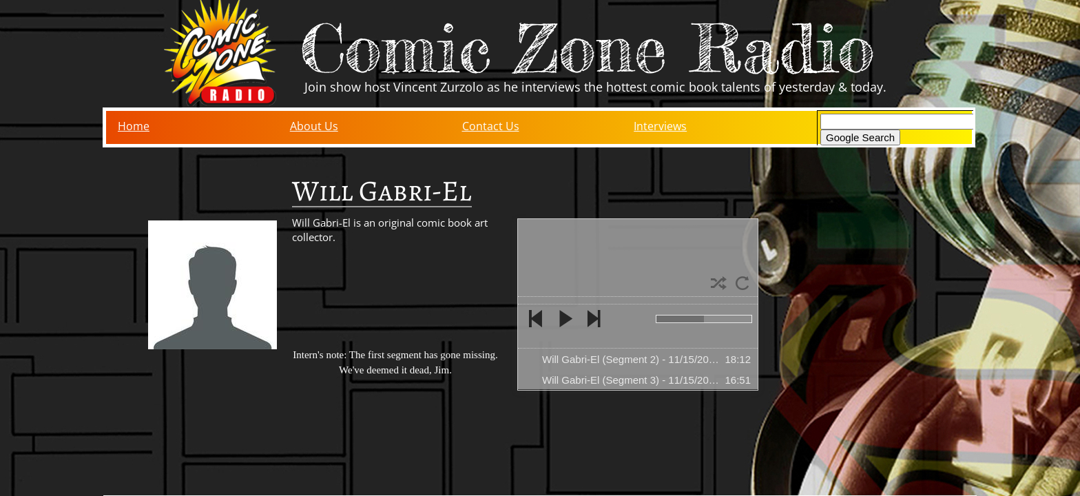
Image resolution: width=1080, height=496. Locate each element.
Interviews (660, 126)
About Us (314, 126)
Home (133, 126)
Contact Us (490, 126)
